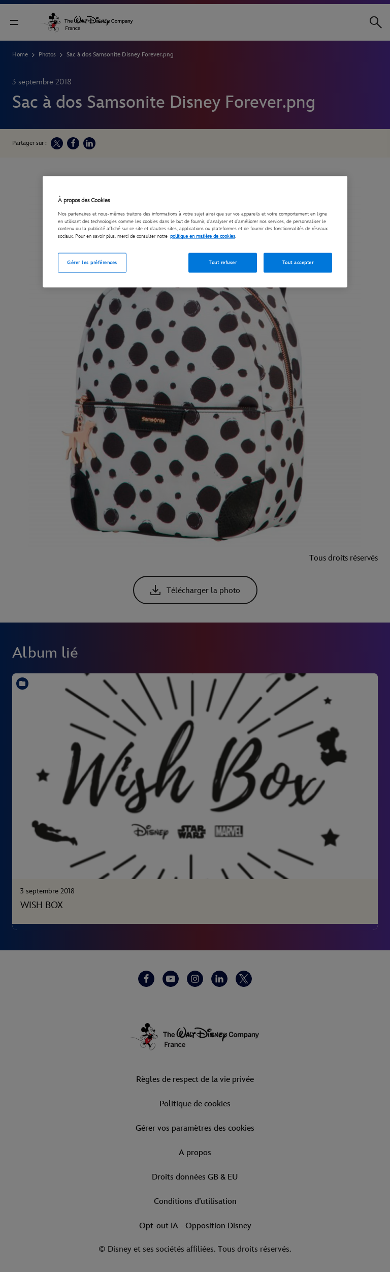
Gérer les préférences (92, 262)
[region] (195, 232)
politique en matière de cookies (202, 236)
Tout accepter (297, 262)
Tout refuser (223, 262)
